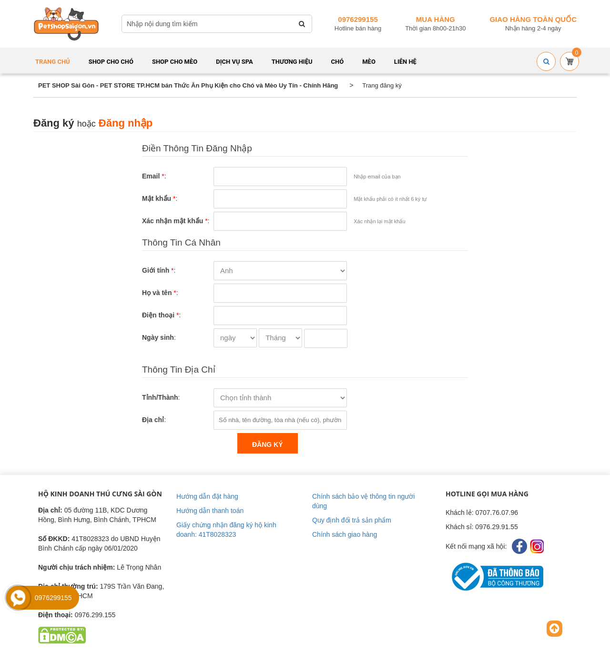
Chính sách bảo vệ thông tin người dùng (363, 501)
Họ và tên (157, 292)
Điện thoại (158, 315)
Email (151, 176)
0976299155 (357, 19)
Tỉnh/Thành (160, 397)
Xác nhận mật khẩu (172, 221)
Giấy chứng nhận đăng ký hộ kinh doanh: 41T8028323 (226, 529)
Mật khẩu (156, 198)
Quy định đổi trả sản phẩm (351, 520)
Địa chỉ (153, 420)
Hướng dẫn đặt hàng (207, 496)
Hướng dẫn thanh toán (210, 510)
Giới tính (155, 270)
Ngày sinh (158, 337)
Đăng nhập (125, 123)
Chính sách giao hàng (344, 534)
